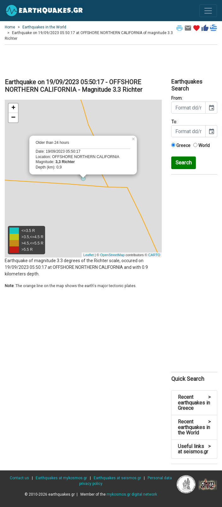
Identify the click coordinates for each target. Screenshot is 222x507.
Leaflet (88, 255)
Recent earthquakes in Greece (194, 402)
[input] (188, 108)
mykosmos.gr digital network (132, 494)
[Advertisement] (111, 60)
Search (183, 162)
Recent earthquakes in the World (194, 427)
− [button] (13, 117)
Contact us (19, 478)
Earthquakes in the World (44, 27)
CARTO (154, 255)
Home (10, 27)
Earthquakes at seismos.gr (117, 478)
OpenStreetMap (112, 255)
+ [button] (13, 108)
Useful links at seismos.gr (194, 449)
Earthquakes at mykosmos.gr (61, 478)
